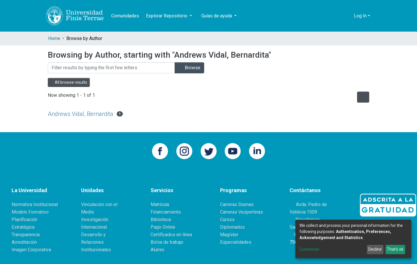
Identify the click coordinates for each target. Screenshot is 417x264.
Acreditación (24, 242)
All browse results (68, 82)
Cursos (227, 219)
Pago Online (163, 227)
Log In (360, 16)
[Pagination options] (363, 97)
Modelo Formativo (30, 212)
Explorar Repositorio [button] (167, 16)
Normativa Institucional (35, 204)
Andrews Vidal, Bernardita (80, 113)
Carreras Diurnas (237, 204)
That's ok (395, 249)
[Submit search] (339, 16)
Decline (375, 249)
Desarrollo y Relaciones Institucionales (96, 242)
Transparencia (26, 234)
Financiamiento (166, 212)
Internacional (94, 227)
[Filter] (111, 67)
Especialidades (235, 242)
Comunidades (125, 16)
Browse (189, 67)
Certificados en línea (171, 234)
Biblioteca (161, 219)
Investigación (94, 219)
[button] (348, 15)
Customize (309, 249)
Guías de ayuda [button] (217, 16)
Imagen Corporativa (31, 249)
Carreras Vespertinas (241, 212)
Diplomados (232, 227)
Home (54, 38)
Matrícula (160, 204)
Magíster (229, 234)
